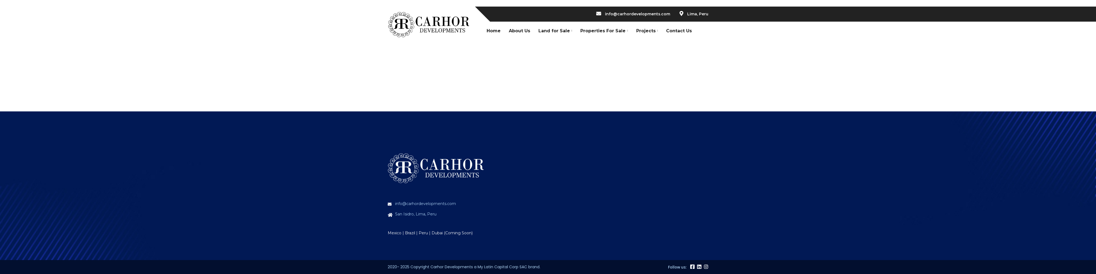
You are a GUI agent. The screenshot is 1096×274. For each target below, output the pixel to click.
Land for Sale (554, 30)
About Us (519, 30)
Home (494, 30)
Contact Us (679, 30)
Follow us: (677, 267)
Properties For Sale (603, 30)
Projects (646, 30)
